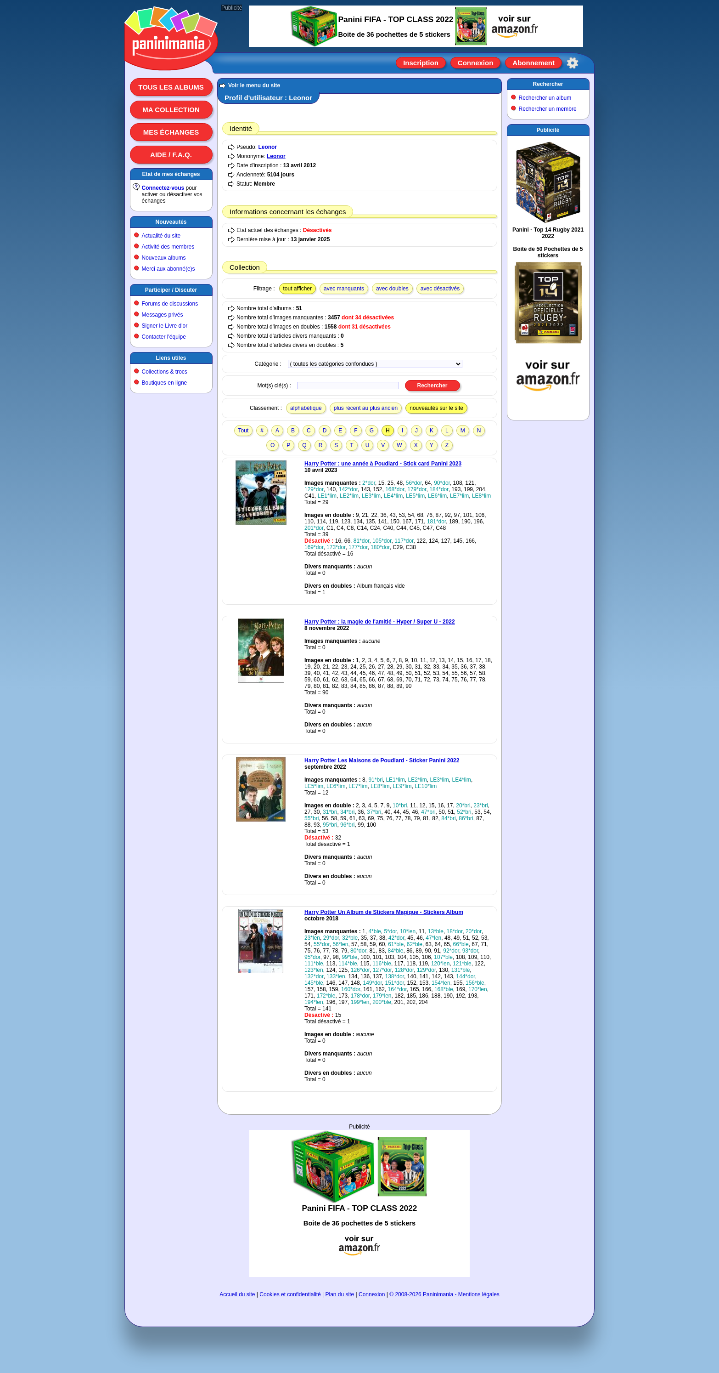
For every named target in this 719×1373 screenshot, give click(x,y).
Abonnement (533, 63)
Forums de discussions (170, 304)
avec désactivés (440, 288)
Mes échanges (171, 132)
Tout (243, 430)
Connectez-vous (163, 188)
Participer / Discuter (171, 290)
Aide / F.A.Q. (171, 155)
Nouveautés (170, 222)
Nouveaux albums (164, 258)
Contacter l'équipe (164, 337)
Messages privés (162, 315)
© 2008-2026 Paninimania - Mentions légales (444, 1294)
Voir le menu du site (254, 85)
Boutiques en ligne (164, 383)
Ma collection (170, 109)
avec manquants (344, 288)
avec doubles (392, 288)
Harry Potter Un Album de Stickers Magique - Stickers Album (383, 912)
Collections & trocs (164, 372)
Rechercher (548, 84)
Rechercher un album (545, 98)
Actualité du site (161, 236)
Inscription (420, 63)
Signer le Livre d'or (165, 326)
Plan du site (340, 1294)
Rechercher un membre (548, 109)
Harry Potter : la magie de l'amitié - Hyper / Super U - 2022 (379, 621)
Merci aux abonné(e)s (168, 269)
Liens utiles (171, 358)
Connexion (476, 63)
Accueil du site (237, 1294)
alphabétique (306, 408)
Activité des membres (168, 247)
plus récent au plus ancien (366, 408)
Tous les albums (171, 87)
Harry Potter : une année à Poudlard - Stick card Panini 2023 (382, 463)
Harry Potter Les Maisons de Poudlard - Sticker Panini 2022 (381, 760)
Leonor (267, 147)
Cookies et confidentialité (289, 1294)
